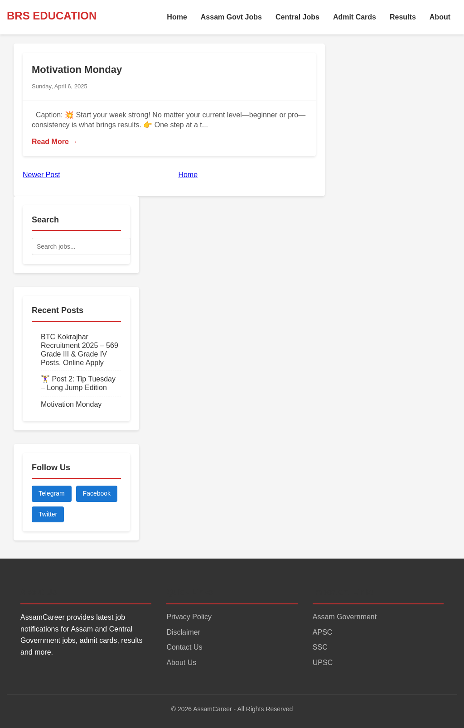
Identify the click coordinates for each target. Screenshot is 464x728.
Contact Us (184, 647)
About (440, 17)
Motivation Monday (77, 69)
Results (403, 17)
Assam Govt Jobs (231, 17)
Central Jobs (297, 17)
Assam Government (345, 617)
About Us (181, 662)
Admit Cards (354, 17)
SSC (320, 647)
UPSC (323, 662)
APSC (323, 632)
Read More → (55, 141)
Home (177, 17)
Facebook (97, 493)
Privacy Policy (189, 617)
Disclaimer (183, 632)
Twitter (48, 514)
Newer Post (41, 174)
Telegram (52, 493)
